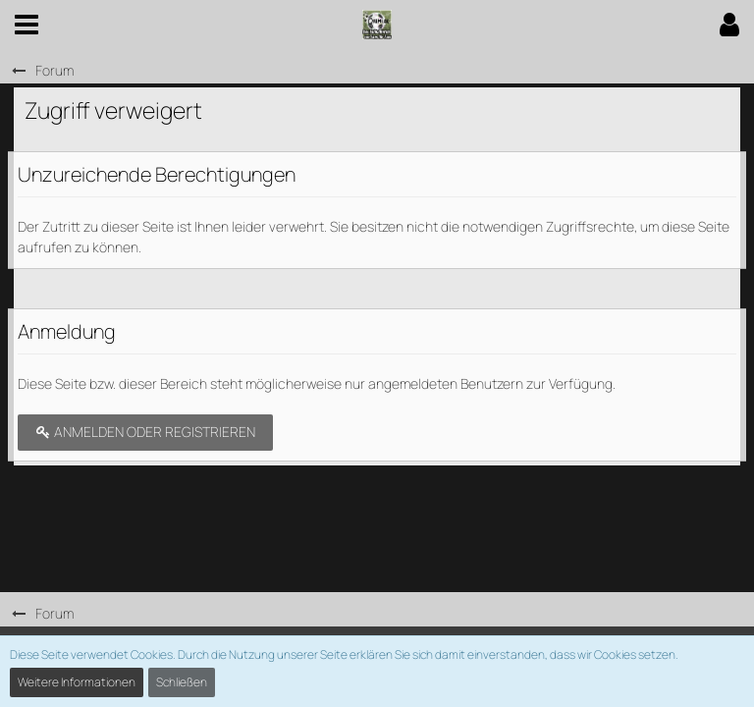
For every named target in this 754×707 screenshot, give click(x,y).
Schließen (181, 682)
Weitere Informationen (76, 682)
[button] (26, 24)
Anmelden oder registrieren (145, 431)
